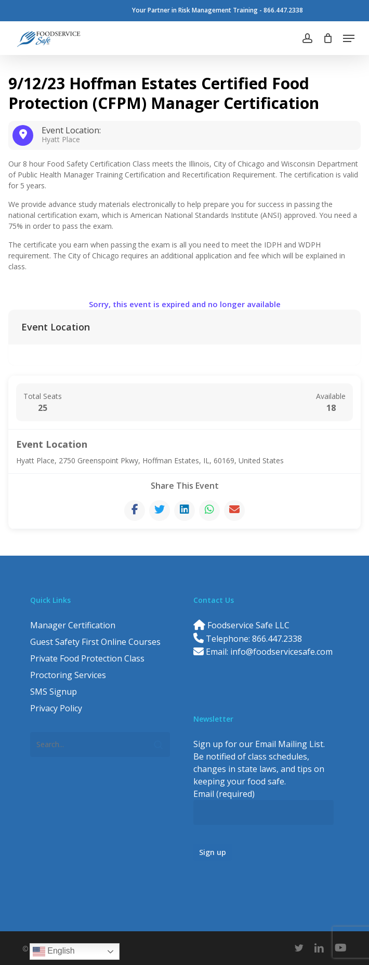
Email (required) (227, 793)
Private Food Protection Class (87, 658)
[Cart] (328, 38)
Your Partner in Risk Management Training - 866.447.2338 (217, 10)
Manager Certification (72, 625)
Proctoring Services (68, 675)
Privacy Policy (56, 708)
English (54, 951)
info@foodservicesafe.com (281, 651)
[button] (348, 38)
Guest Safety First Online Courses (95, 641)
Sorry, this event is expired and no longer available (185, 304)
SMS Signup (53, 691)
